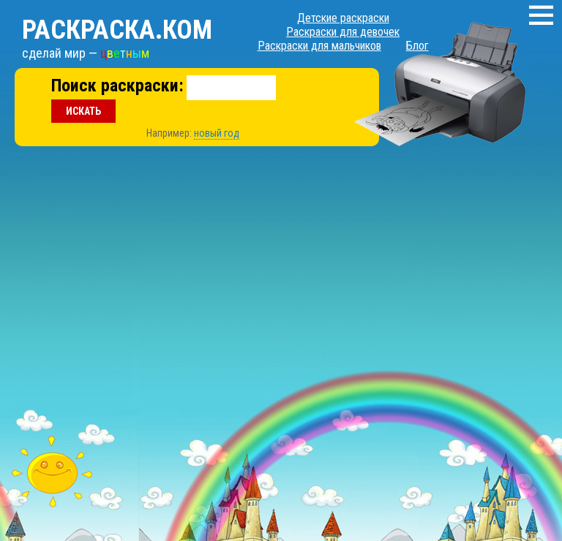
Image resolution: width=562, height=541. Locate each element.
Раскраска (117, 30)
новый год (216, 133)
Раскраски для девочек (343, 32)
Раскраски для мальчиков (319, 46)
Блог (417, 46)
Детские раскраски (343, 18)
